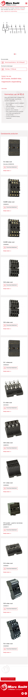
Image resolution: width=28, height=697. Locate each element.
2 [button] (14, 55)
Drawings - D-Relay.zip (10, 69)
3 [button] (16, 55)
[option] (14, 27)
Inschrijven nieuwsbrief (8, 678)
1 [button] (13, 55)
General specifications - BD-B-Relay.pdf (14, 62)
